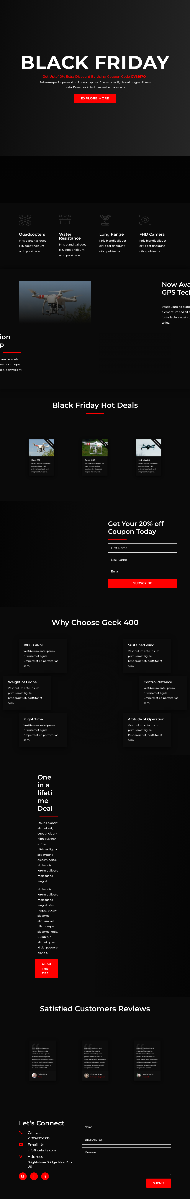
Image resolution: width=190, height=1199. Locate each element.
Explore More (95, 98)
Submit (158, 1183)
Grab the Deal (46, 968)
